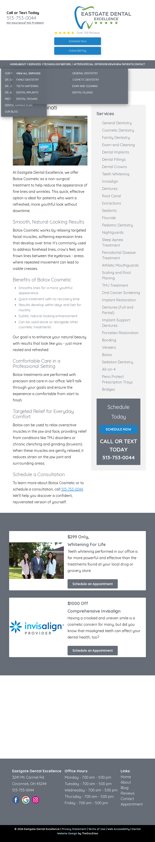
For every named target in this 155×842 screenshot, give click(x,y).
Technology (52, 64)
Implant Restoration (119, 300)
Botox (107, 354)
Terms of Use (96, 829)
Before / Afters (72, 64)
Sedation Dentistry (117, 362)
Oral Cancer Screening (121, 292)
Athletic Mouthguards (120, 265)
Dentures (110, 188)
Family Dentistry (116, 137)
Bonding (109, 340)
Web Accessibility (118, 829)
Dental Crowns (114, 166)
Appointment (132, 804)
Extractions (111, 203)
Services (35, 64)
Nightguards (113, 232)
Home (13, 64)
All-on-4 (109, 369)
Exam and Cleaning (118, 145)
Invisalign (110, 181)
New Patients (124, 64)
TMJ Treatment (115, 285)
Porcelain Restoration (120, 332)
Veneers (109, 347)
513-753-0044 (21, 18)
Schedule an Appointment (92, 584)
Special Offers (93, 64)
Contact (139, 64)
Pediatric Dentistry (117, 225)
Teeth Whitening (115, 174)
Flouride (109, 218)
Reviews (109, 64)
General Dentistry (117, 123)
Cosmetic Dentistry (118, 130)
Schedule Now (118, 429)
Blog (125, 787)
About (22, 64)
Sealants (109, 210)
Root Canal (111, 196)
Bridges (108, 389)
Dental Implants (115, 152)
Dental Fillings (114, 159)
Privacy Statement (74, 829)
